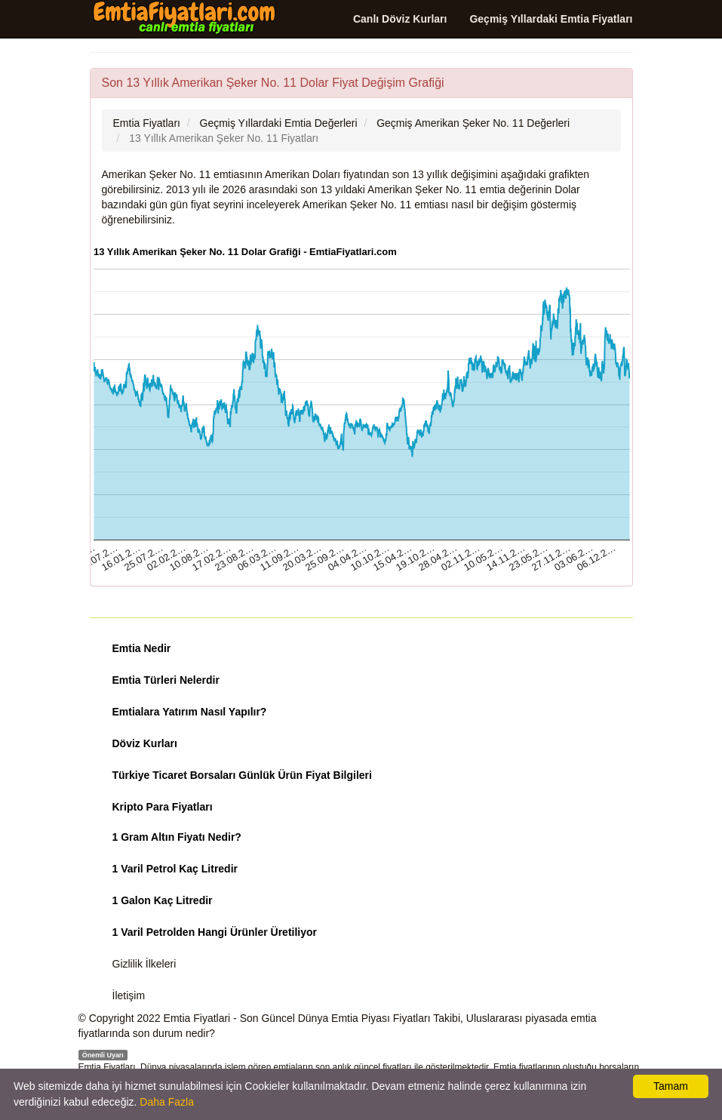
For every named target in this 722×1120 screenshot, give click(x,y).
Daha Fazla (167, 1102)
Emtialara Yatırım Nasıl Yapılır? (189, 712)
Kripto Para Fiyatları (162, 807)
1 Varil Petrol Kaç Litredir (175, 869)
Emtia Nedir (141, 648)
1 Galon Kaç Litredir (162, 900)
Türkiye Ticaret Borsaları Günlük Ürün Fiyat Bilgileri (242, 775)
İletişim (129, 995)
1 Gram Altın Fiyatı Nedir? (176, 837)
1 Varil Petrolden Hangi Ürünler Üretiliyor (215, 932)
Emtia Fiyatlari (197, 1018)
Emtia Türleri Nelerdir (166, 680)
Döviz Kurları (144, 743)
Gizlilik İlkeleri (144, 964)
